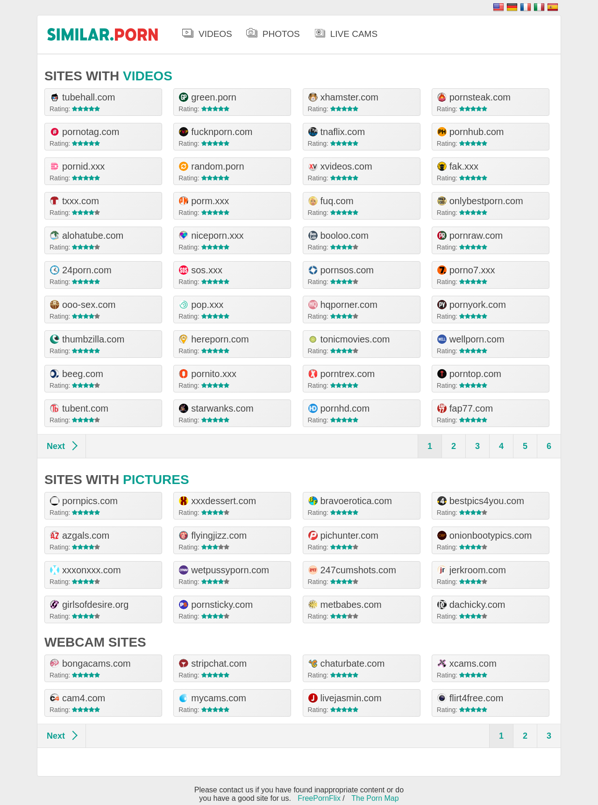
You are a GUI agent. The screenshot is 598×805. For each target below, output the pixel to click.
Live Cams (353, 34)
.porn (103, 34)
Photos (281, 34)
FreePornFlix (319, 798)
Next (56, 446)
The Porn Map (375, 798)
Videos (215, 34)
